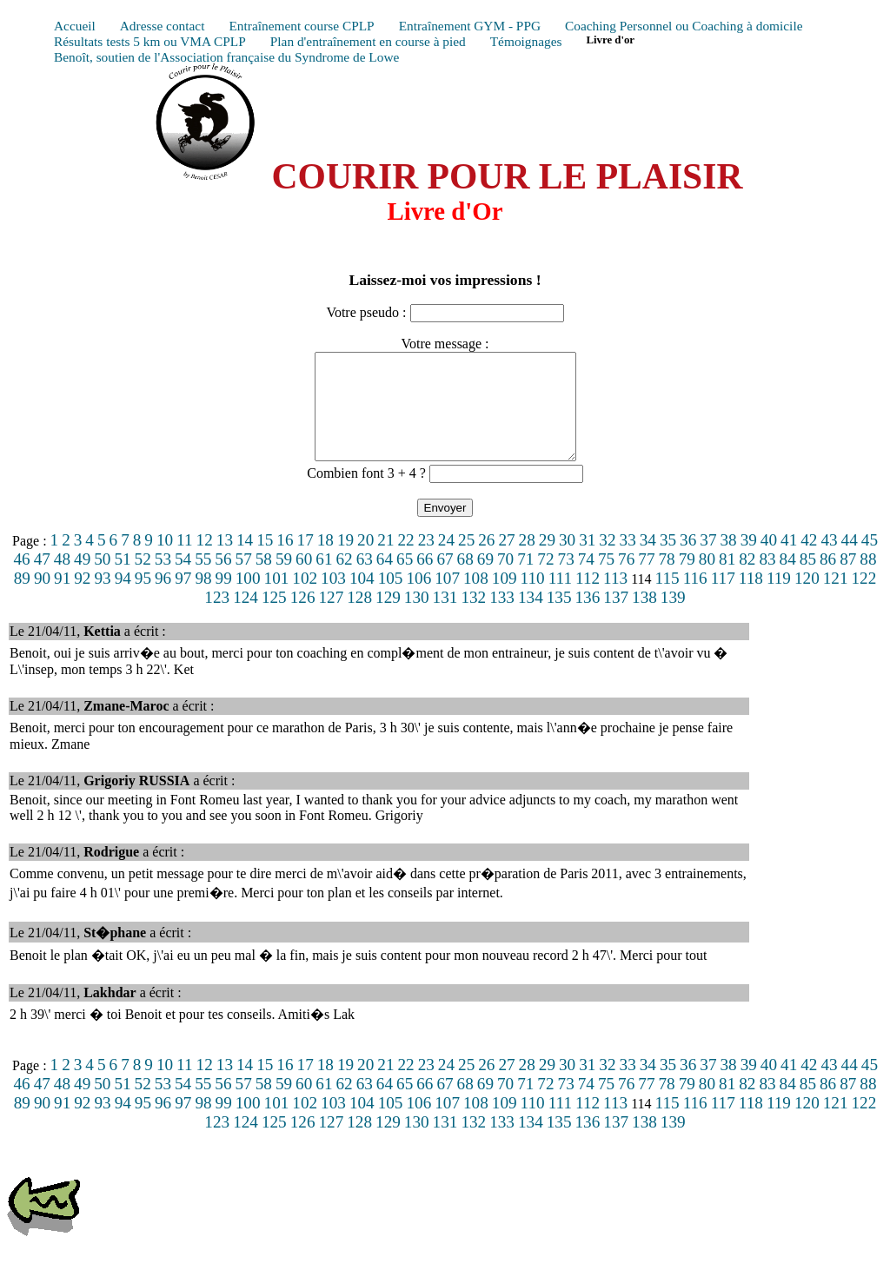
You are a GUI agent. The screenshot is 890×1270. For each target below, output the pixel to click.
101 (276, 599)
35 (668, 561)
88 (868, 580)
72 (545, 580)
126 (302, 618)
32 (607, 561)
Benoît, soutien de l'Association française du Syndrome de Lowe (226, 57)
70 (505, 580)
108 (475, 599)
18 (325, 561)
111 (560, 599)
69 (485, 580)
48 (62, 580)
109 (504, 599)
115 (667, 599)
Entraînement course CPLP (301, 25)
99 (224, 599)
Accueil (75, 25)
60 (304, 580)
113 (615, 599)
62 (343, 580)
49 (82, 580)
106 (418, 599)
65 (404, 580)
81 (727, 580)
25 (466, 561)
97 (183, 599)
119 (779, 599)
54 (183, 580)
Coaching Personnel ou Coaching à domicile (683, 25)
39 (749, 561)
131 (445, 618)
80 (707, 580)
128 (359, 618)
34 (648, 561)
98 (203, 599)
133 (502, 618)
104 (362, 599)
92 (82, 599)
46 (21, 580)
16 (284, 561)
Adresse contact (162, 25)
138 (644, 618)
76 (626, 580)
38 (728, 561)
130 (416, 618)
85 (808, 580)
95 (143, 599)
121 (835, 599)
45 (869, 561)
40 (768, 561)
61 (323, 580)
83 (767, 580)
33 (628, 561)
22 (405, 561)
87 (848, 580)
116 (695, 599)
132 (473, 618)
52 (143, 580)
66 (424, 580)
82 (747, 580)
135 (559, 618)
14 (244, 561)
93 (102, 599)
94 (123, 599)
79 (687, 580)
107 (447, 599)
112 (587, 599)
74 (586, 580)
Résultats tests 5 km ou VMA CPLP (150, 41)
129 (388, 618)
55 (203, 580)
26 (486, 561)
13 (224, 561)
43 (828, 561)
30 (567, 561)
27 (506, 561)
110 (533, 599)
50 (102, 580)
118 (751, 599)
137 (615, 618)
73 (566, 580)
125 (274, 618)
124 (245, 618)
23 (426, 561)
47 (42, 580)
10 (164, 561)
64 (384, 580)
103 (333, 599)
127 (330, 618)
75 (606, 580)
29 (547, 561)
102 (304, 599)
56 (223, 580)
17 (305, 561)
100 (248, 599)
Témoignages (526, 41)
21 (385, 561)
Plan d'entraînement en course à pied (368, 41)
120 (807, 599)
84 (788, 580)
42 (808, 561)
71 (525, 580)
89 (22, 599)
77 (646, 580)
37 (708, 561)
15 (264, 561)
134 (530, 618)
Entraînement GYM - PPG (470, 25)
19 (345, 561)
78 (666, 580)
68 (465, 580)
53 (163, 580)
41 (788, 561)
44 (849, 561)
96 (163, 599)
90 (42, 599)
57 (244, 580)
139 (673, 618)
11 (184, 561)
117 (723, 599)
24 (446, 561)
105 (390, 599)
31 (587, 561)
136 (588, 618)
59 (284, 580)
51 (122, 580)
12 (204, 561)
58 (264, 580)
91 (62, 599)
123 (216, 618)
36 (688, 561)
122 (864, 599)
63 (364, 580)
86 (828, 580)
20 (365, 561)
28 (527, 561)
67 (444, 580)
